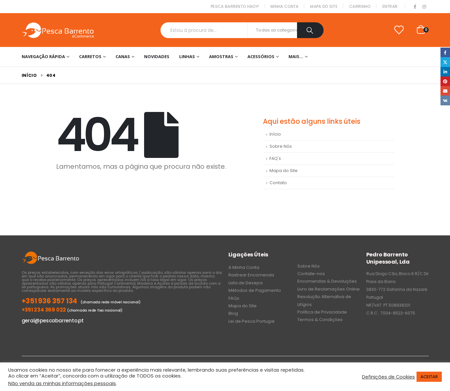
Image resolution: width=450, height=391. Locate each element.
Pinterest (445, 81)
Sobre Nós (280, 146)
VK (445, 100)
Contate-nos (311, 274)
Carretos (90, 56)
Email (445, 91)
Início (275, 134)
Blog (233, 313)
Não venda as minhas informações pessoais (62, 383)
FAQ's (275, 158)
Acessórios (260, 56)
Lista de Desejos (245, 283)
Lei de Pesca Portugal (251, 321)
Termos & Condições (320, 319)
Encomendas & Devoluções (327, 281)
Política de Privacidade (322, 312)
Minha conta (284, 6)
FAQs (233, 298)
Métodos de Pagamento (254, 290)
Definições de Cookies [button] (388, 377)
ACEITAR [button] (429, 377)
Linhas (187, 56)
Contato (278, 182)
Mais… (296, 56)
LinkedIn (445, 71)
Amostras (221, 56)
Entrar (390, 6)
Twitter (445, 62)
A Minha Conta (243, 267)
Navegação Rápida (43, 56)
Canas (123, 56)
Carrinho (359, 6)
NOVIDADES (156, 56)
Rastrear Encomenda (251, 275)
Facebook (445, 52)
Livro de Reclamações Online (328, 289)
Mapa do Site (323, 6)
